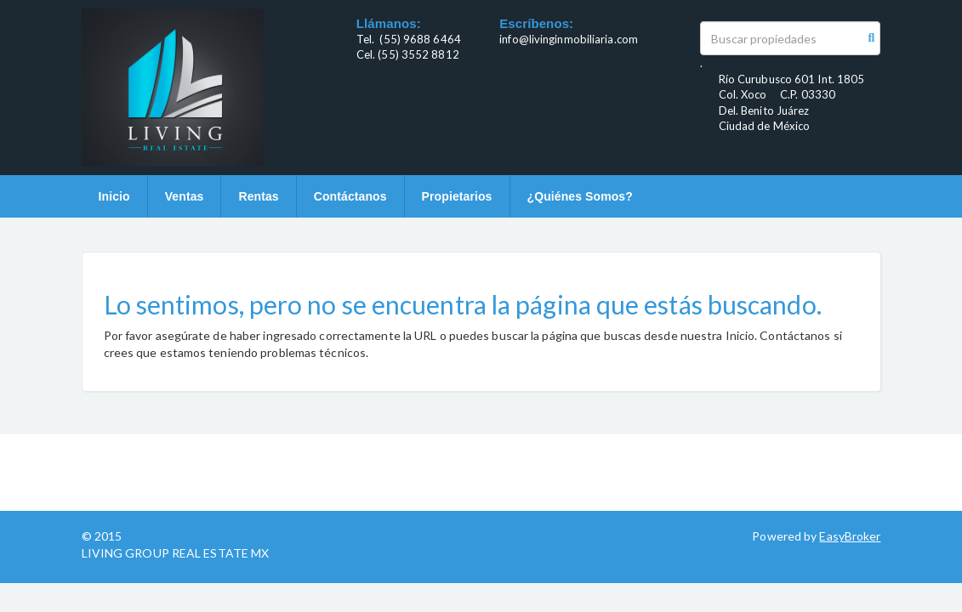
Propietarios (457, 196)
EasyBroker (849, 536)
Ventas (184, 196)
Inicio (114, 196)
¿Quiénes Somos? (580, 196)
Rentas (258, 196)
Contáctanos (350, 196)
